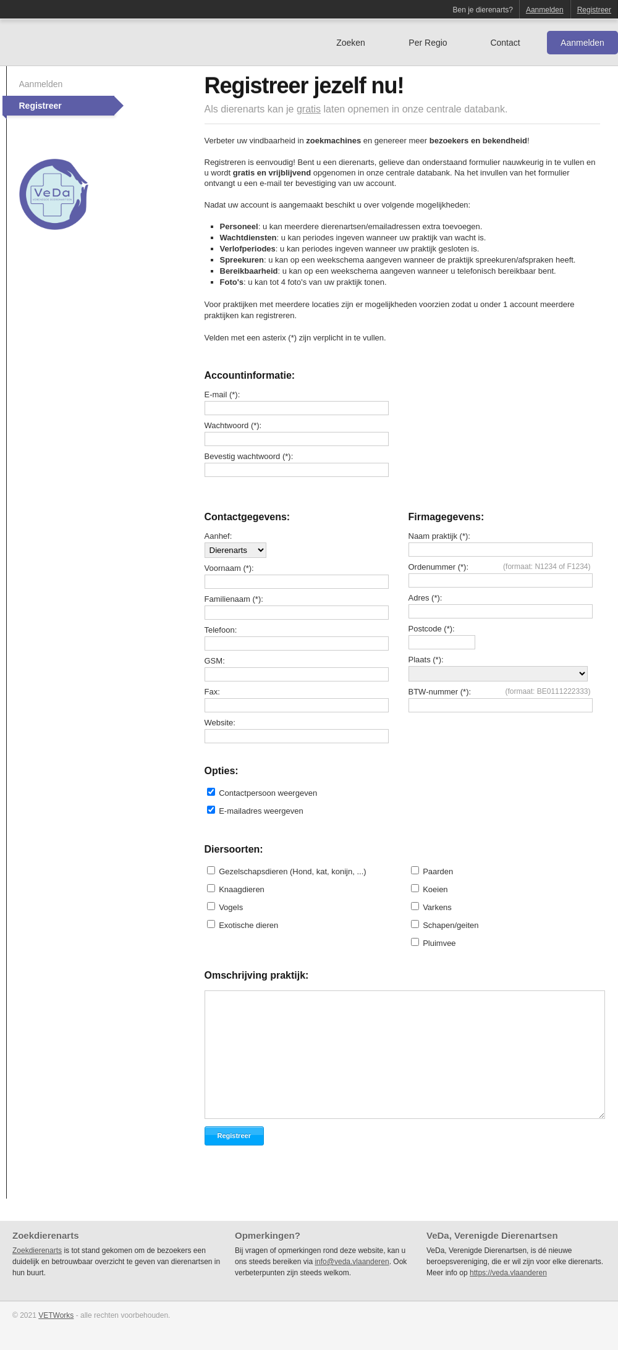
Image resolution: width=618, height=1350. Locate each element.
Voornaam (223, 568)
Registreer (594, 10)
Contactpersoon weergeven (268, 793)
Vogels (231, 907)
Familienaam (227, 599)
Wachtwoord (227, 425)
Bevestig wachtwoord (243, 456)
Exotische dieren (248, 925)
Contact (505, 43)
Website (219, 722)
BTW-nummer (433, 691)
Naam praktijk (432, 536)
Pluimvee (439, 943)
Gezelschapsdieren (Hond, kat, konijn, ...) (292, 871)
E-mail (216, 394)
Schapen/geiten (450, 925)
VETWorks (56, 1315)
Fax (211, 691)
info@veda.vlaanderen (352, 1261)
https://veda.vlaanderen (508, 1272)
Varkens (437, 907)
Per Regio (427, 43)
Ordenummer (432, 567)
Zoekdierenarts (37, 1250)
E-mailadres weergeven (261, 811)
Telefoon (220, 630)
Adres (419, 597)
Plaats (419, 659)
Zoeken (350, 43)
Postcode (425, 628)
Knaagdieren (242, 889)
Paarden (438, 871)
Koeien (435, 889)
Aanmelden (545, 10)
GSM (214, 660)
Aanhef (217, 536)
